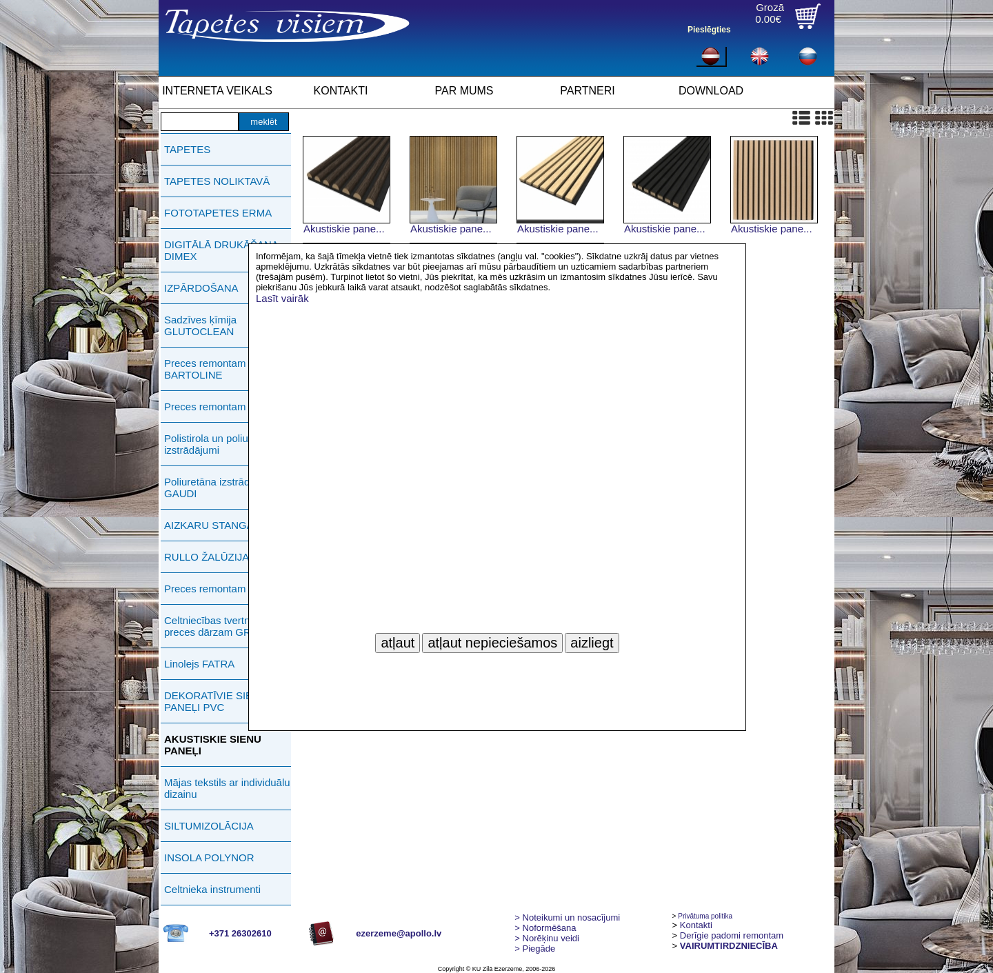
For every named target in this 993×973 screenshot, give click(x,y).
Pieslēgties (709, 29)
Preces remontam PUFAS (223, 406)
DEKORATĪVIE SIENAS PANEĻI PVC (219, 701)
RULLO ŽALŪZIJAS (210, 557)
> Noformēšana (545, 928)
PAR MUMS (463, 91)
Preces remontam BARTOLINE (204, 369)
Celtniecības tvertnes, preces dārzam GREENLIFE (229, 626)
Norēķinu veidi (546, 938)
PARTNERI (587, 91)
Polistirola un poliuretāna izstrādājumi (220, 444)
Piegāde (534, 948)
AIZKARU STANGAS (212, 525)
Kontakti (696, 925)
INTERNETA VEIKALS (217, 91)
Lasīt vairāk (282, 298)
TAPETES (187, 149)
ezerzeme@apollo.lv (398, 933)
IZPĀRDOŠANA (201, 288)
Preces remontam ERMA (221, 588)
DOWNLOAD (711, 91)
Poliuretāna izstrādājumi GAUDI (219, 487)
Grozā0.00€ (769, 13)
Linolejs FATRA (199, 664)
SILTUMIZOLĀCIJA (209, 826)
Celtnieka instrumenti (212, 889)
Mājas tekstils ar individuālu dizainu (227, 788)
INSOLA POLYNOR (209, 857)
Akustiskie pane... (344, 228)
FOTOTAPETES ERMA (218, 213)
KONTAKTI (341, 91)
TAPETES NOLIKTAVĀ (217, 181)
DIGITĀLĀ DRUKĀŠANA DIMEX (221, 250)
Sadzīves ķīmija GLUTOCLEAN (200, 325)
